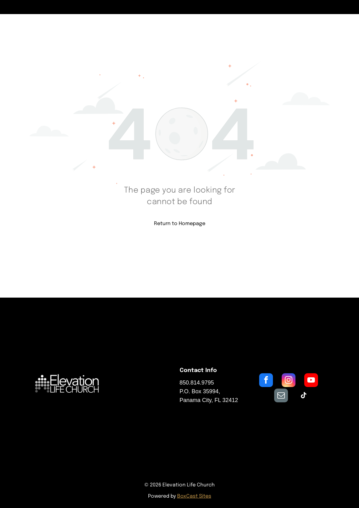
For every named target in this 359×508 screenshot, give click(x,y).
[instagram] (288, 381)
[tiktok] (303, 396)
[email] (281, 396)
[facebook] (266, 381)
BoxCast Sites (194, 496)
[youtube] (311, 381)
